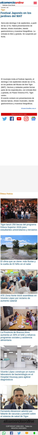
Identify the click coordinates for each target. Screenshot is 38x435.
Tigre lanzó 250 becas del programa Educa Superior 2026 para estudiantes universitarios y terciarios (19, 227)
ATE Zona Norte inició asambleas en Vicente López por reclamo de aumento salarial (19, 298)
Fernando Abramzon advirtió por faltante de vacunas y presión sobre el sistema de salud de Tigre (18, 414)
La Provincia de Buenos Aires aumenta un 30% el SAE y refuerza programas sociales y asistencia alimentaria (18, 336)
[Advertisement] (19, 58)
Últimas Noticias (6, 194)
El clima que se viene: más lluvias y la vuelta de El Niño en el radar (18, 262)
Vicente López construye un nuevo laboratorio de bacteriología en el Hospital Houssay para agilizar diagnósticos (18, 375)
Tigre (3, 10)
